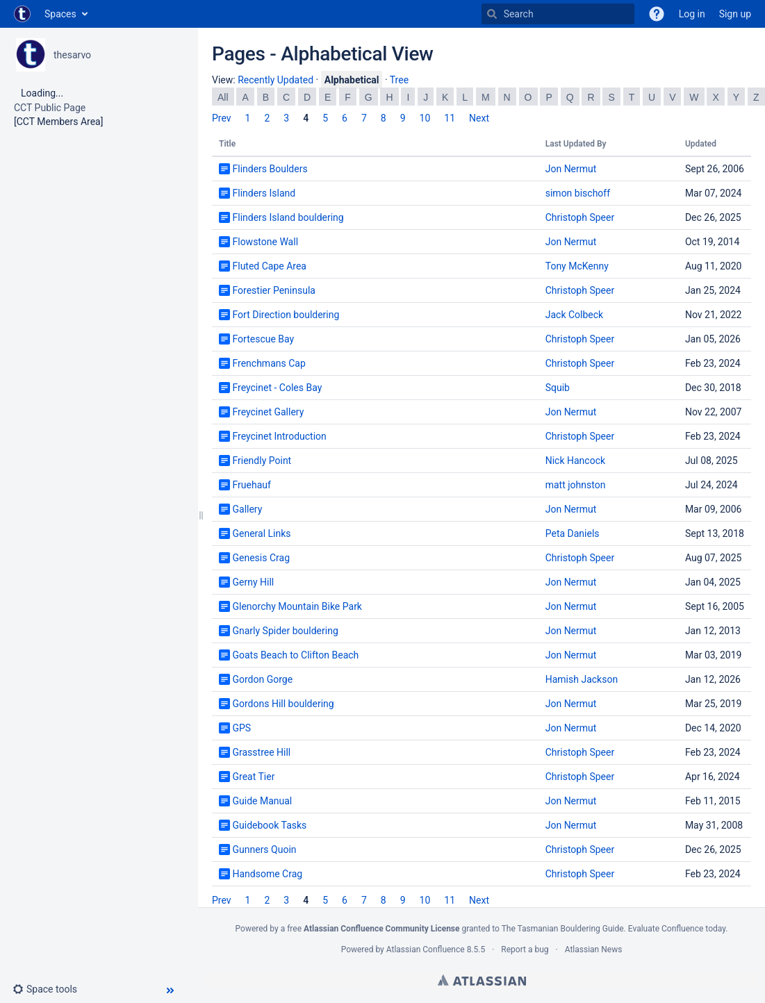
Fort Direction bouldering (285, 314)
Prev (221, 118)
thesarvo (72, 54)
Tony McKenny (577, 266)
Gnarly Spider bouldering (285, 630)
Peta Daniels (572, 533)
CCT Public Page (49, 107)
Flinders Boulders (269, 168)
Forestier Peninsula (273, 290)
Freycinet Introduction (279, 436)
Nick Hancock (575, 460)
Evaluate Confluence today (676, 929)
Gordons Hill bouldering (283, 703)
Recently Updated (275, 79)
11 (449, 118)
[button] (656, 14)
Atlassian (482, 980)
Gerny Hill (253, 582)
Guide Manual (262, 800)
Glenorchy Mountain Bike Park (296, 606)
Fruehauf (251, 484)
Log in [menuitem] (692, 13)
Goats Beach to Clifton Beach (295, 655)
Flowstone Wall (265, 241)
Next (479, 118)
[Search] (491, 13)
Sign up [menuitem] (735, 13)
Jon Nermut (571, 168)
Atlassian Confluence (425, 949)
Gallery (247, 509)
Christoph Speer (579, 217)
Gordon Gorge (262, 679)
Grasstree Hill (261, 752)
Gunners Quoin (264, 849)
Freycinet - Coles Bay (277, 387)
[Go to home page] (22, 14)
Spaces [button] (60, 13)
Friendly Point (261, 460)
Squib (557, 387)
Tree (399, 79)
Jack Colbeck (574, 314)
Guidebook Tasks (269, 825)
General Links (261, 533)
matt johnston (575, 484)
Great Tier (253, 776)
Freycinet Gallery (268, 411)
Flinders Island (263, 193)
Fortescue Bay (263, 339)
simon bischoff (577, 193)
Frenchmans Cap (268, 363)
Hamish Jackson (581, 679)
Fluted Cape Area (269, 266)
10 (425, 118)
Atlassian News (594, 949)
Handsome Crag (267, 873)
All (223, 97)
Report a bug (524, 949)
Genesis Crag (261, 557)
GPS (241, 727)
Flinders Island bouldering (287, 217)
